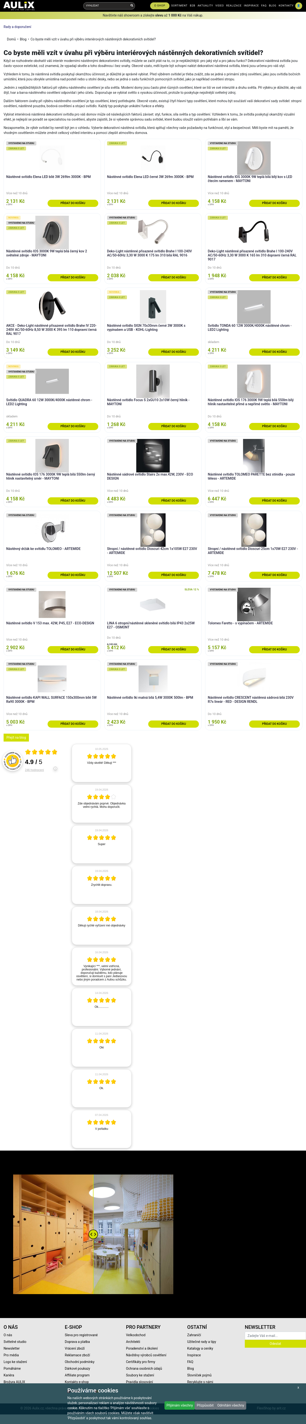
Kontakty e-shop (77, 1382)
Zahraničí (194, 1335)
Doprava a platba (77, 1342)
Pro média (11, 1355)
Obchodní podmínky (79, 1362)
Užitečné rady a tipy (201, 1342)
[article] (101, 763)
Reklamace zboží (77, 1355)
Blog (23, 39)
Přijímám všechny (180, 1405)
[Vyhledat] (132, 6)
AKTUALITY (205, 5)
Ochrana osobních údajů (144, 1368)
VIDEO (219, 5)
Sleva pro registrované (81, 1335)
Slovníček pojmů (199, 1375)
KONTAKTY (286, 5)
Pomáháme (12, 1368)
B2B (192, 5)
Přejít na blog (16, 737)
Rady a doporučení (17, 27)
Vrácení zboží (75, 1348)
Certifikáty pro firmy (140, 1362)
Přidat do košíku (72, 203)
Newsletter (12, 1348)
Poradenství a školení (142, 1348)
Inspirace (194, 1355)
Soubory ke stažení (140, 1375)
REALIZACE (233, 5)
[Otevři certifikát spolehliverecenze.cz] (41, 752)
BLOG (272, 5)
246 (34, 770)
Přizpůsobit (205, 1405)
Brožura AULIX (14, 1382)
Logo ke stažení (15, 1362)
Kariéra (9, 1375)
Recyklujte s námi (200, 1382)
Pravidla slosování (139, 1382)
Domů (11, 39)
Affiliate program (77, 1375)
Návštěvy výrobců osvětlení (146, 1355)
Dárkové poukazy (77, 1368)
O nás (8, 1335)
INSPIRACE (251, 5)
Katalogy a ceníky (200, 1348)
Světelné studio (15, 1342)
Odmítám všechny (230, 1405)
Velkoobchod (135, 1335)
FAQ (264, 5)
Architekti (133, 1342)
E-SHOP (159, 5)
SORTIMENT (179, 5)
